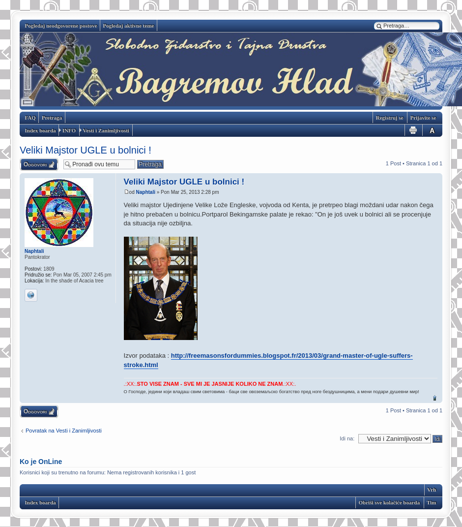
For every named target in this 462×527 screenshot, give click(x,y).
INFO (69, 130)
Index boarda (40, 130)
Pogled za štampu (412, 130)
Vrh (434, 398)
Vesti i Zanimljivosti (106, 130)
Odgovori (35, 164)
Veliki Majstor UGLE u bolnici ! (85, 150)
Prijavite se (423, 118)
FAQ (30, 118)
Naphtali (145, 192)
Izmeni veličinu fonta (430, 130)
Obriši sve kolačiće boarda (389, 502)
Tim (431, 502)
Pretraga (52, 118)
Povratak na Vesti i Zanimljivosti (64, 431)
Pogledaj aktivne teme (128, 26)
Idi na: (347, 438)
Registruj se (390, 118)
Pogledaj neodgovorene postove (61, 26)
